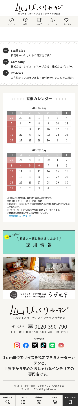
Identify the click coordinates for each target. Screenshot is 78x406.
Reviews (17, 73)
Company (18, 61)
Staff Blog (18, 50)
